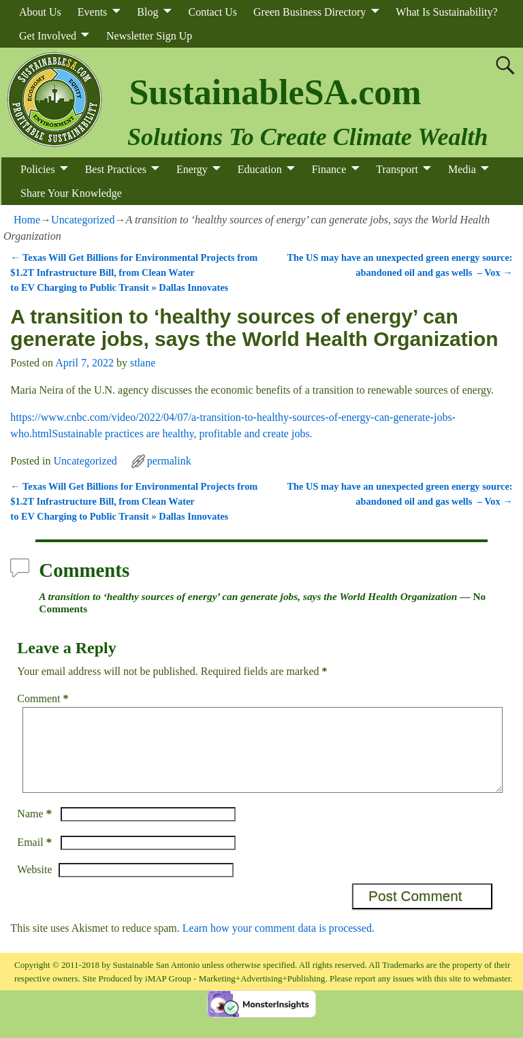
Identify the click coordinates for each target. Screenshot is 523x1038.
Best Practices (115, 169)
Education (260, 169)
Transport (397, 169)
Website (34, 886)
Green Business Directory (309, 12)
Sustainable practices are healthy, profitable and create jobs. (182, 433)
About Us (40, 12)
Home (27, 219)
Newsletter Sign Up (149, 36)
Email (35, 858)
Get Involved (47, 36)
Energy (192, 169)
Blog (147, 12)
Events (93, 12)
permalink (169, 461)
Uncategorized (82, 219)
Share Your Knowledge (71, 193)
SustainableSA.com (275, 92)
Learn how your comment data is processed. (279, 944)
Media (462, 169)
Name (35, 830)
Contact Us (212, 12)
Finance (329, 169)
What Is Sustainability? (446, 12)
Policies (37, 169)
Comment (44, 698)
